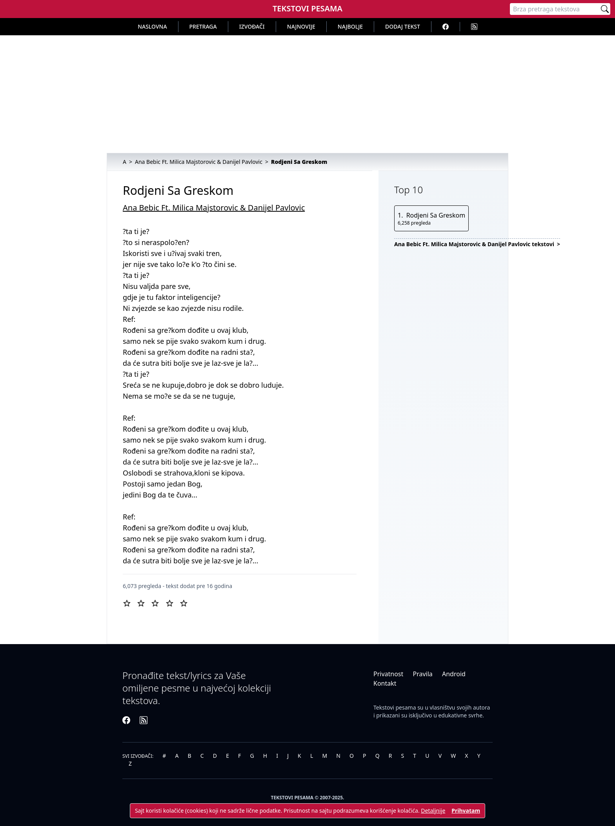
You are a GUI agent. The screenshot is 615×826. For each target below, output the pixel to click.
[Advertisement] (307, 94)
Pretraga (203, 26)
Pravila (422, 674)
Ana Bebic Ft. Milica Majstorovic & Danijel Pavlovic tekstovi (475, 244)
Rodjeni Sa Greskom (436, 215)
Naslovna (152, 26)
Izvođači (252, 26)
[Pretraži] (604, 9)
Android (454, 674)
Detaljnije (433, 810)
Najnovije (301, 26)
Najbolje (350, 26)
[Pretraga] (554, 9)
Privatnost (388, 674)
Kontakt (385, 683)
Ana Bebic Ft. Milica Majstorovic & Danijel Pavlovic (214, 207)
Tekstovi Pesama (307, 8)
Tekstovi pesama (394, 707)
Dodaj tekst (402, 26)
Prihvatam (465, 810)
